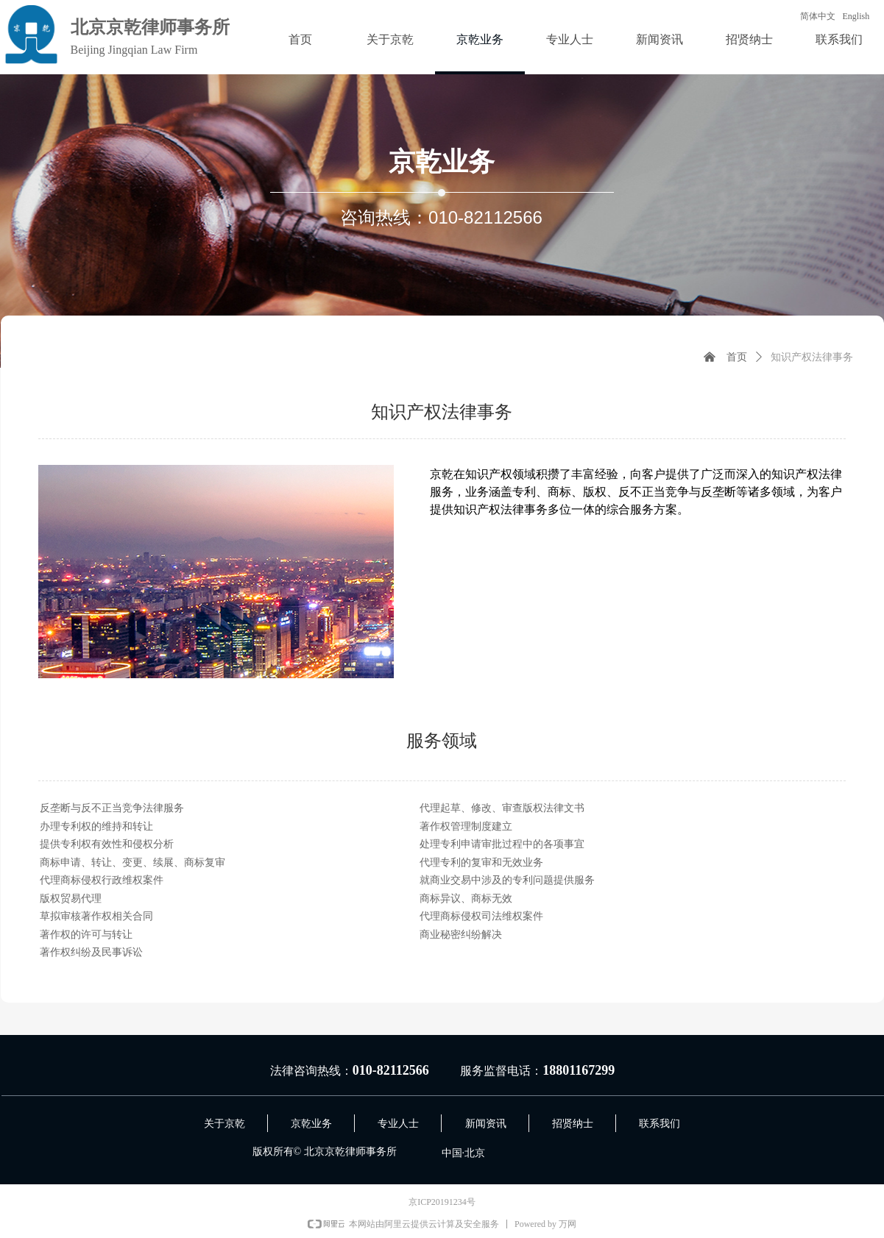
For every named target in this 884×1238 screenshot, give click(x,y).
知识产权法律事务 (812, 357)
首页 (736, 357)
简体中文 (817, 16)
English (856, 16)
